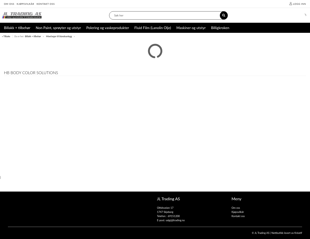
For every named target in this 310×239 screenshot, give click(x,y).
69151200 (174, 216)
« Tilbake (6, 36)
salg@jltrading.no (175, 220)
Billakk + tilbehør (33, 36)
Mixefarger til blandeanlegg (59, 36)
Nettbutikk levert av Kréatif (286, 232)
